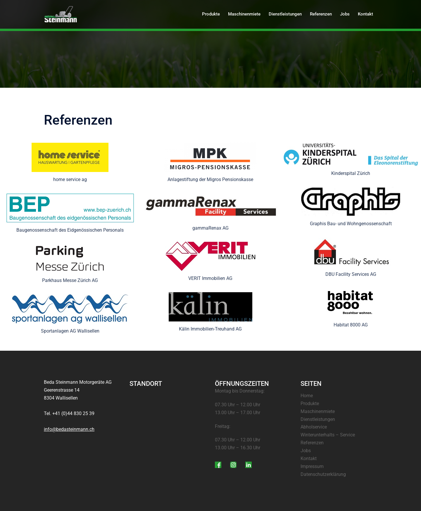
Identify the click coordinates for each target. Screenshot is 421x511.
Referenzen (321, 14)
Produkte (211, 14)
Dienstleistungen (285, 14)
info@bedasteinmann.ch (69, 429)
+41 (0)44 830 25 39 (73, 413)
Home (307, 395)
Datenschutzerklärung (323, 474)
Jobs (345, 14)
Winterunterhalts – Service (328, 435)
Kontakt (365, 14)
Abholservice (314, 427)
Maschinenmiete (244, 14)
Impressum (312, 466)
